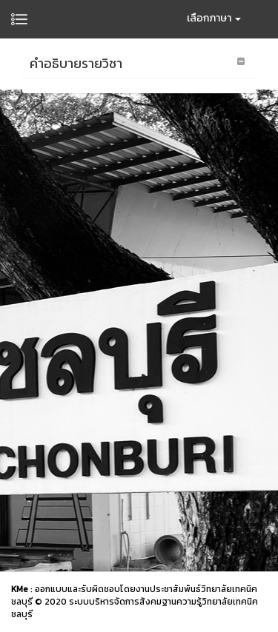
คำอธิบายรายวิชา (76, 63)
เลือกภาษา (214, 18)
